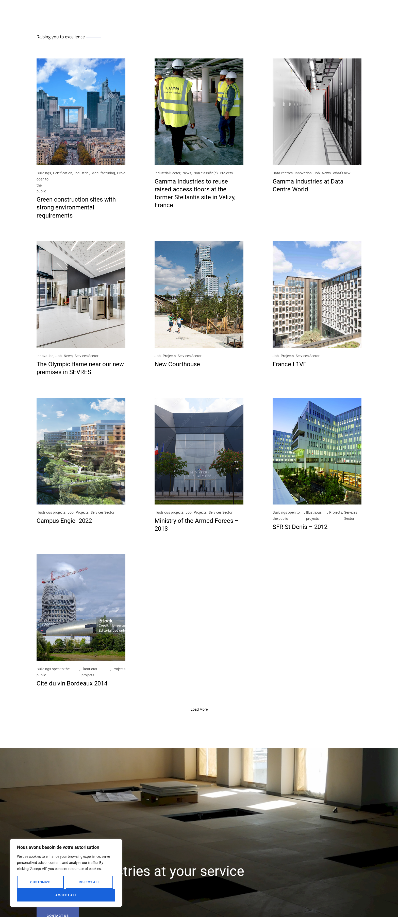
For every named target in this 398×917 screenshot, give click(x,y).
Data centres (283, 173)
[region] (66, 873)
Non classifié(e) (205, 173)
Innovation (303, 173)
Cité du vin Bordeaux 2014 (72, 683)
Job (317, 173)
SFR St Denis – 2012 (300, 526)
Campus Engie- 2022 (64, 520)
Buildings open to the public (44, 182)
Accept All (66, 895)
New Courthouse (177, 364)
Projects (123, 173)
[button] (199, 710)
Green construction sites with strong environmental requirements (76, 207)
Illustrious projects (51, 512)
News (187, 173)
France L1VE (290, 364)
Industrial (81, 173)
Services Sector (86, 356)
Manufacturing (103, 173)
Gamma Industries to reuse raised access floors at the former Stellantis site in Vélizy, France (195, 193)
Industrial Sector (167, 173)
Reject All (89, 882)
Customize (40, 882)
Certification (62, 173)
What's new (342, 173)
